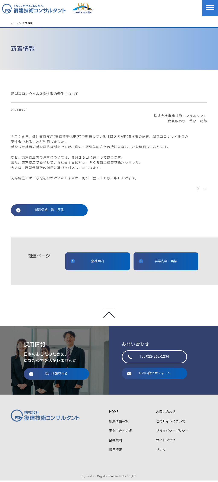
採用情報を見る (48, 375)
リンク (161, 451)
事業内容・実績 (158, 262)
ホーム (15, 23)
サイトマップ (165, 441)
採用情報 (115, 451)
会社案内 (87, 262)
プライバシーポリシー (172, 432)
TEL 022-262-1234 (148, 358)
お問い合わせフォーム (149, 374)
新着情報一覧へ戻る (40, 211)
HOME (114, 413)
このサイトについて (170, 423)
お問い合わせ (166, 413)
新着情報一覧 (118, 423)
